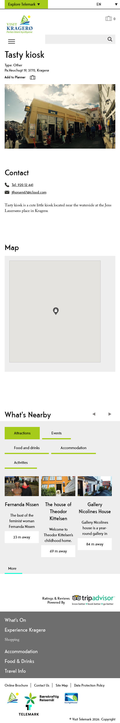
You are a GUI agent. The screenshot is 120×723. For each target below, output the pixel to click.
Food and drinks (27, 447)
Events (56, 433)
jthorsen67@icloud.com (29, 192)
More (12, 568)
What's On (15, 620)
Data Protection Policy (89, 685)
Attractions (22, 433)
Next (110, 414)
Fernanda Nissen (22, 504)
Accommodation (74, 447)
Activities (21, 462)
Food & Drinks (19, 661)
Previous (95, 414)
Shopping (12, 640)
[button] (56, 311)
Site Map (62, 685)
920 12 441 (25, 184)
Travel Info (15, 671)
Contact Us (41, 685)
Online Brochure (16, 685)
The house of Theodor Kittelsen (58, 511)
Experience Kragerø (25, 629)
